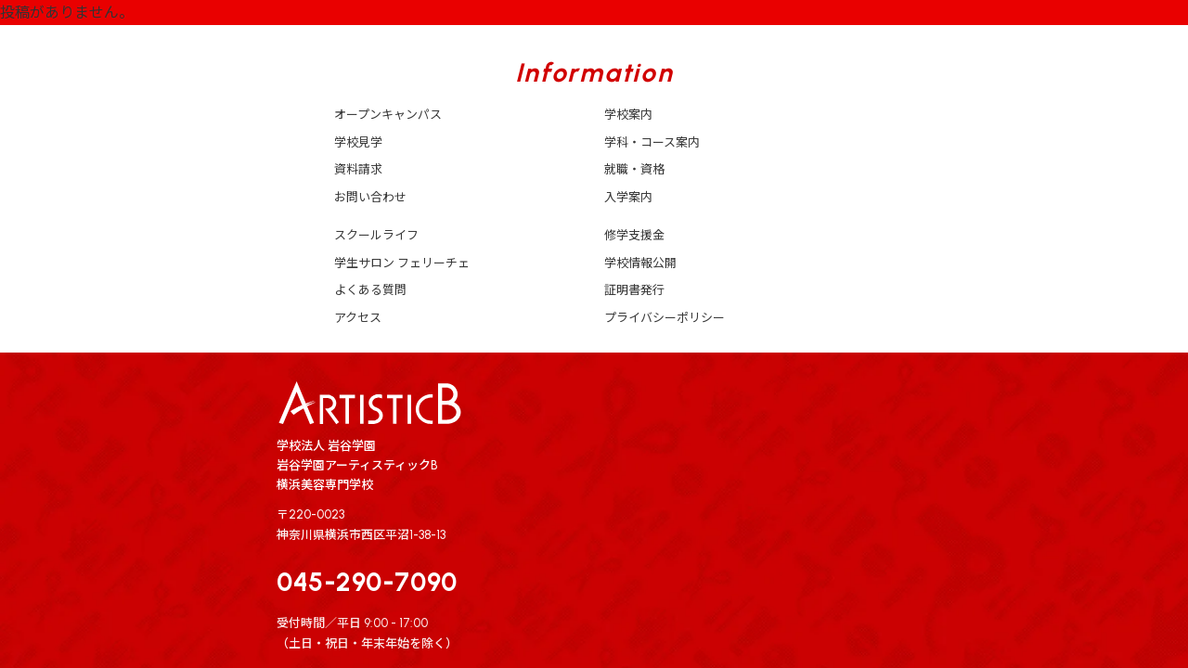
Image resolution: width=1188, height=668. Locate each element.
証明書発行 (634, 290)
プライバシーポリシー (664, 318)
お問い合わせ (370, 197)
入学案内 (628, 197)
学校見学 (358, 142)
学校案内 (628, 115)
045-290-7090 (367, 581)
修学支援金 (634, 235)
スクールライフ (376, 235)
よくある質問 (370, 290)
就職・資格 (634, 169)
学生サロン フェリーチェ (402, 263)
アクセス (357, 318)
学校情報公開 (640, 263)
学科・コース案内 (652, 142)
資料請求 (358, 169)
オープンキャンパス (388, 115)
